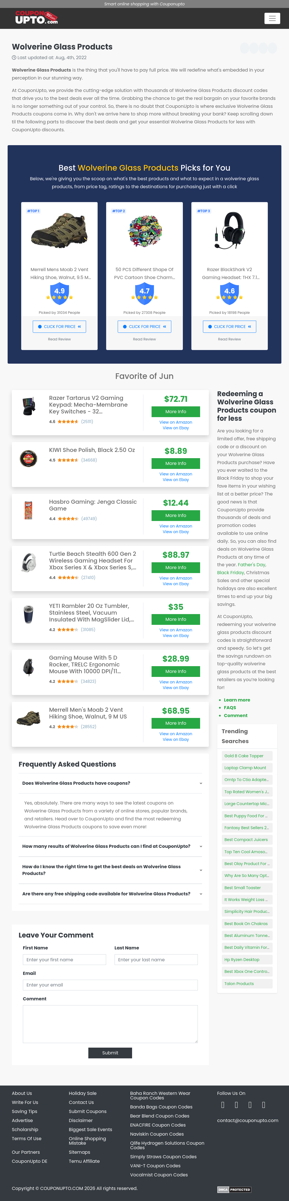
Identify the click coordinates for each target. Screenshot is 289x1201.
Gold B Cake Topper (244, 756)
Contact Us (81, 1102)
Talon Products (239, 983)
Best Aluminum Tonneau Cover (255, 935)
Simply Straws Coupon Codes (163, 1156)
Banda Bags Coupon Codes (161, 1107)
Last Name (127, 948)
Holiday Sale (83, 1093)
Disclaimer (81, 1120)
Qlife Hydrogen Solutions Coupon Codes (167, 1145)
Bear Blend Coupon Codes (159, 1116)
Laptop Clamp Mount (245, 768)
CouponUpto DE (29, 1161)
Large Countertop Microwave (253, 804)
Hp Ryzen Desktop (242, 959)
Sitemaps (79, 1152)
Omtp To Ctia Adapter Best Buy (255, 779)
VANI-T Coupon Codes (155, 1166)
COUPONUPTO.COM (61, 1188)
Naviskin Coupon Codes (157, 1134)
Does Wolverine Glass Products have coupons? (76, 783)
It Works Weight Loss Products (254, 899)
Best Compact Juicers (246, 839)
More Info (175, 411)
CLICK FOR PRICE (59, 326)
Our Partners (26, 1152)
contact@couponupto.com (247, 1120)
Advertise (22, 1120)
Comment (34, 999)
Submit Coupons (87, 1111)
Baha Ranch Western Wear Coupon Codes (160, 1095)
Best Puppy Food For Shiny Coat (256, 816)
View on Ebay (176, 428)
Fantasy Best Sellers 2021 (249, 828)
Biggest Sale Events (90, 1129)
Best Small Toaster (243, 888)
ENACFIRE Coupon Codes (158, 1125)
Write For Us (25, 1102)
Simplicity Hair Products (248, 911)
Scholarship (25, 1129)
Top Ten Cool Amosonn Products (257, 852)
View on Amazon (175, 422)
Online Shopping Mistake (87, 1140)
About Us (22, 1093)
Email (29, 973)
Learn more (237, 700)
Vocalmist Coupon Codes (159, 1175)
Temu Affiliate (84, 1161)
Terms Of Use (26, 1138)
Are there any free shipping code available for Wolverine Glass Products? (106, 894)
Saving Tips (24, 1111)
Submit (110, 1053)
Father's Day (251, 564)
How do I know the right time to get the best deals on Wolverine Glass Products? (101, 870)
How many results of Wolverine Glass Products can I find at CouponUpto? (106, 846)
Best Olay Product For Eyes (250, 864)
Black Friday (230, 572)
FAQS (230, 707)
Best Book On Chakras (246, 924)
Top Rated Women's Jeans (251, 792)
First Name (35, 948)
